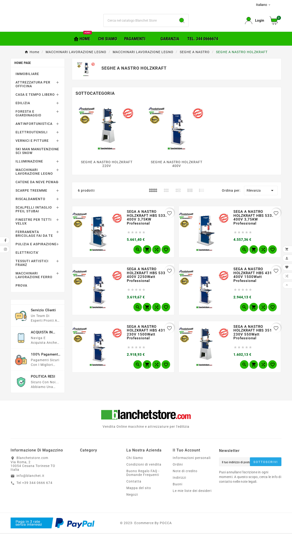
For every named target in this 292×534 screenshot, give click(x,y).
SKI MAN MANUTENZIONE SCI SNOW (37, 152)
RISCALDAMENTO (30, 200)
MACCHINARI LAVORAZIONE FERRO (34, 276)
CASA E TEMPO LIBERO (35, 95)
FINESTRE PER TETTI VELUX (34, 222)
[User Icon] (254, 21)
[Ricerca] (140, 21)
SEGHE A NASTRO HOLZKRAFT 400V (176, 165)
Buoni (177, 485)
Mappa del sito (138, 489)
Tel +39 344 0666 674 (34, 484)
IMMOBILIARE (27, 75)
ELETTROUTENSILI (32, 133)
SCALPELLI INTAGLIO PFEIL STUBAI (34, 210)
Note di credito (185, 472)
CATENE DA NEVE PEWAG (37, 183)
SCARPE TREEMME (31, 191)
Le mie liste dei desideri (192, 492)
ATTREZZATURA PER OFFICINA (33, 85)
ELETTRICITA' (27, 253)
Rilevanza (261, 191)
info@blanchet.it (30, 477)
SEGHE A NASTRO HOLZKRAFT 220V (106, 165)
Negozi (132, 495)
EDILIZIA (23, 104)
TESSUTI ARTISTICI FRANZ (32, 264)
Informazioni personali (192, 459)
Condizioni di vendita (143, 465)
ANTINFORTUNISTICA (34, 125)
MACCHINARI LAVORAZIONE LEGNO (34, 172)
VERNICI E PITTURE (32, 141)
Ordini (178, 465)
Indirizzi (179, 478)
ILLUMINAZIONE (29, 162)
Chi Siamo (134, 459)
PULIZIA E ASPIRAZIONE (36, 245)
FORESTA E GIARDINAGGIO (28, 114)
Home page (22, 64)
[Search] (181, 21)
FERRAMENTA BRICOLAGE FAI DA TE (34, 234)
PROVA (21, 286)
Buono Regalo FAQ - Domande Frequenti (143, 474)
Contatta (133, 482)
